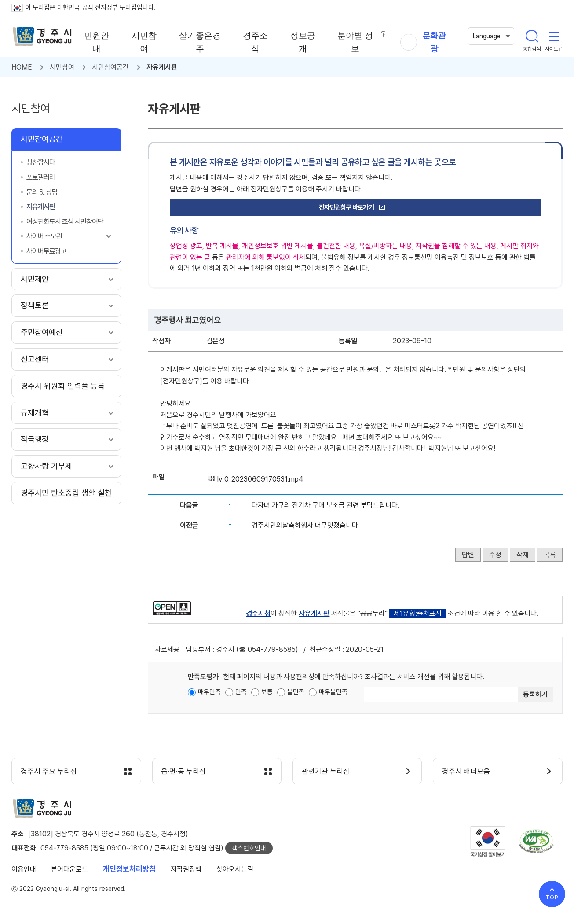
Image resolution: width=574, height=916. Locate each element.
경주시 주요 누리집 (49, 771)
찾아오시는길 (234, 869)
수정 (495, 555)
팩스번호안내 (249, 848)
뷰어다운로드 (69, 869)
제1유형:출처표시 (418, 613)
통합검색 (532, 36)
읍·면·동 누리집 (183, 771)
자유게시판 (161, 67)
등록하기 (535, 694)
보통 (267, 692)
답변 (468, 555)
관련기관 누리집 (326, 771)
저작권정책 (186, 869)
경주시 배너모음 (466, 771)
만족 (241, 692)
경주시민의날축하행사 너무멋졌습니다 (305, 525)
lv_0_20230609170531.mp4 (260, 479)
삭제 (522, 555)
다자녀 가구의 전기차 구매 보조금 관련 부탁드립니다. (325, 505)
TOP (552, 897)
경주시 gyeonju (42, 37)
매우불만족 (333, 692)
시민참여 (62, 67)
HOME (21, 67)
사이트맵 (554, 36)
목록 (550, 555)
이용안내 (23, 869)
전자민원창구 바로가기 (346, 207)
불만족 (295, 692)
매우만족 (209, 692)
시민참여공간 (110, 67)
